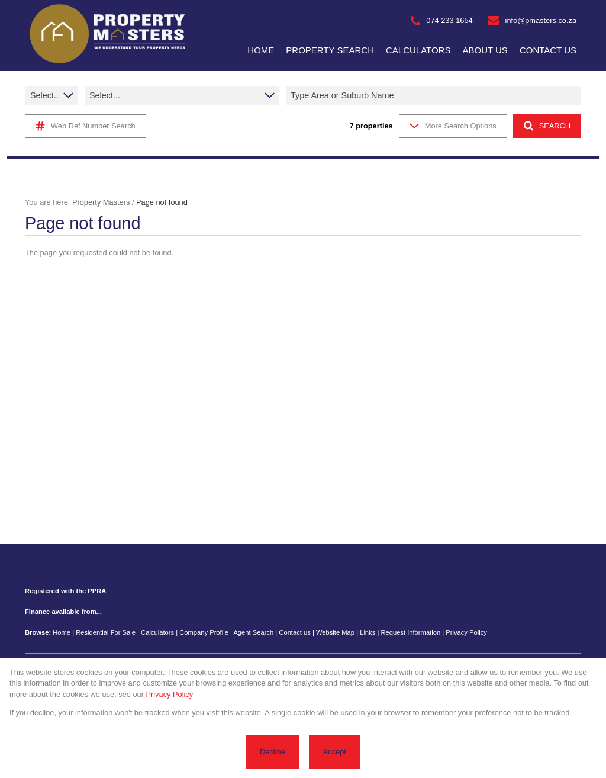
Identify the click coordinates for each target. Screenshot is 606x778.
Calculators (157, 632)
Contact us (294, 632)
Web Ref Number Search (86, 126)
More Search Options (453, 125)
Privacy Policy (466, 632)
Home (61, 632)
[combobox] (435, 95)
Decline (272, 751)
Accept (334, 751)
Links (367, 632)
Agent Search (253, 632)
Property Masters (101, 202)
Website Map (335, 632)
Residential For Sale (106, 632)
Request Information (410, 632)
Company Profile (203, 632)
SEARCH (547, 126)
